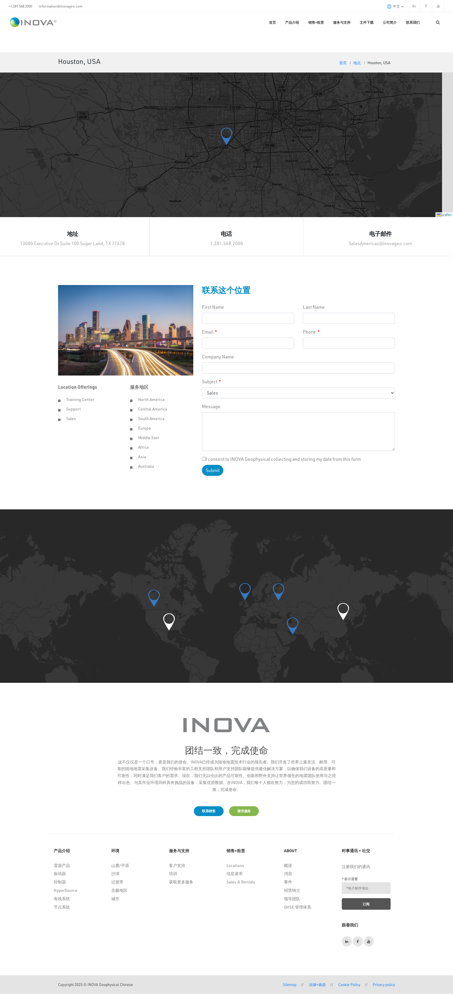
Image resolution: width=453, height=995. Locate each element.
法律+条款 (317, 985)
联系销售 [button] (204, 811)
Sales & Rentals (240, 883)
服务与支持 (341, 22)
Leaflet (444, 214)
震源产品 (62, 866)
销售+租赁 (316, 22)
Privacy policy (384, 985)
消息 (288, 874)
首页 (272, 22)
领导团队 (292, 899)
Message (211, 406)
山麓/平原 (120, 866)
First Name (213, 307)
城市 (115, 899)
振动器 (60, 874)
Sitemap (289, 985)
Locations (235, 866)
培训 (173, 874)
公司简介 (390, 22)
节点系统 (62, 908)
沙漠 (115, 874)
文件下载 (367, 22)
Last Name (314, 307)
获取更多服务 (181, 883)
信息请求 (234, 874)
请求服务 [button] (248, 811)
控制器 (60, 883)
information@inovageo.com (60, 6)
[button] (226, 136)
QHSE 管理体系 (297, 908)
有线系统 (62, 899)
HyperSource (65, 891)
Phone (309, 332)
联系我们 (413, 22)
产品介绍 (292, 22)
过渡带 (117, 883)
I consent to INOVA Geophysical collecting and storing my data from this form (281, 459)
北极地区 (119, 891)
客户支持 (177, 866)
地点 (357, 62)
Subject (209, 381)
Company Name (218, 357)
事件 (288, 883)
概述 (288, 866)
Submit (212, 470)
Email (207, 332)
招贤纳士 (292, 891)
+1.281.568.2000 (20, 6)
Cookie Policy (349, 985)
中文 (395, 6)
